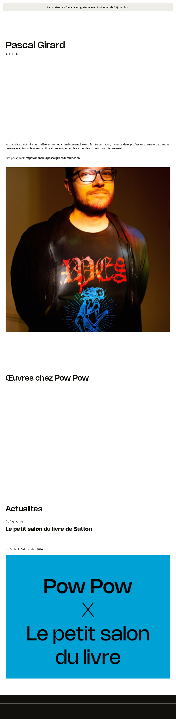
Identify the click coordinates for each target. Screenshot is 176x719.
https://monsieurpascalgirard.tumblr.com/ (53, 158)
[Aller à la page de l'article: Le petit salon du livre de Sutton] (49, 535)
